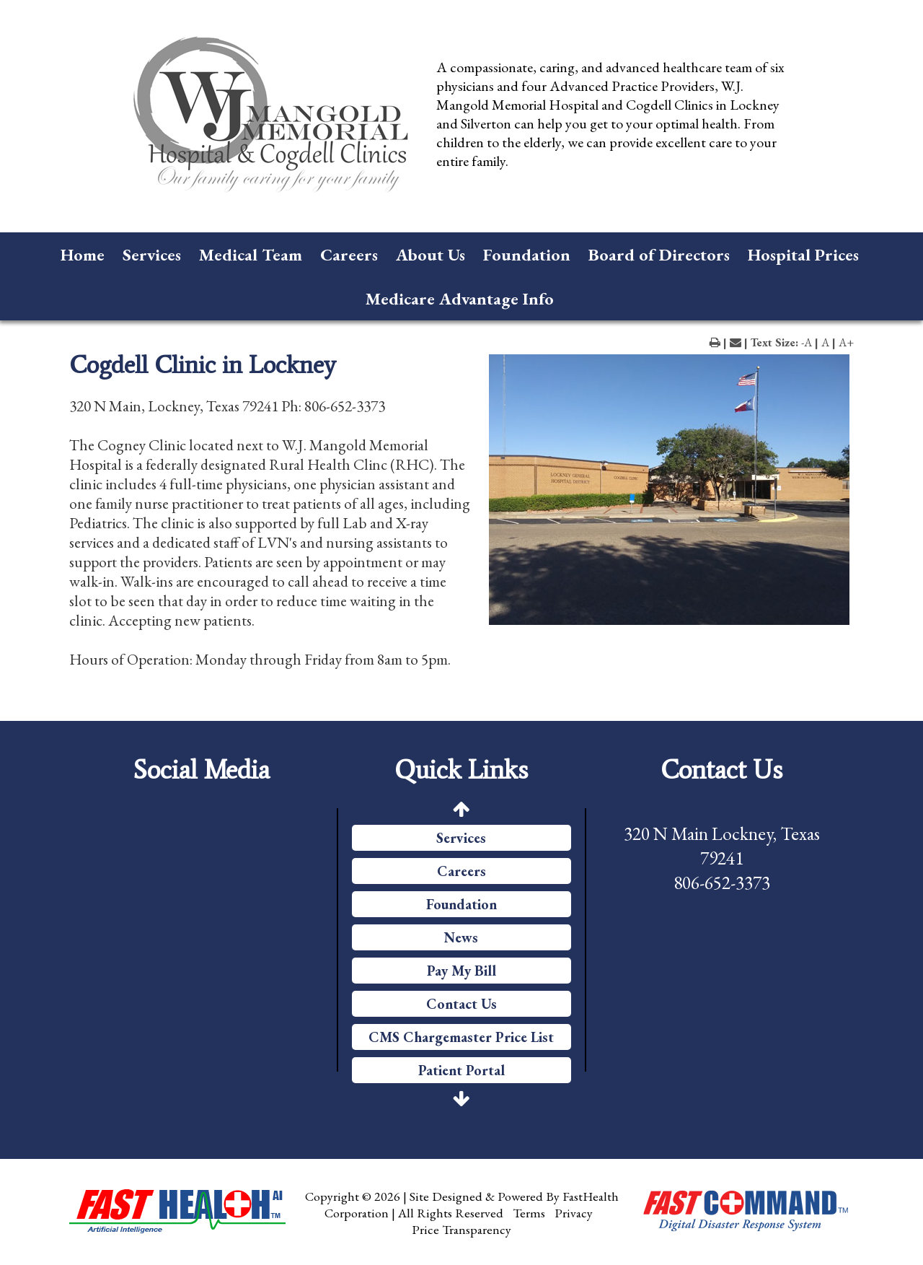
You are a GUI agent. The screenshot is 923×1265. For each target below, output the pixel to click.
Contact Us (461, 1003)
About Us (430, 254)
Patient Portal (461, 1070)
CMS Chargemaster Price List (461, 1037)
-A (806, 342)
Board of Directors (659, 254)
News (461, 937)
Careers (349, 254)
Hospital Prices (803, 254)
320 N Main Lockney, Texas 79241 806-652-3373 (722, 858)
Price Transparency (461, 1229)
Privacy (574, 1212)
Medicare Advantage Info (460, 298)
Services (152, 254)
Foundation (526, 254)
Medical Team (250, 254)
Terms (529, 1212)
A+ (846, 342)
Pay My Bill (461, 970)
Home (83, 254)
